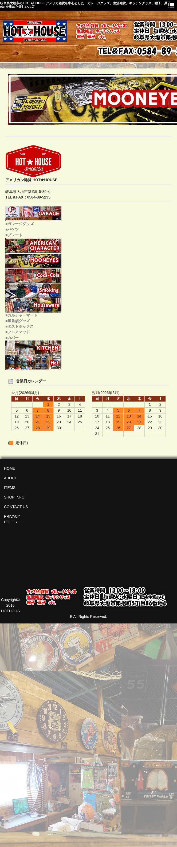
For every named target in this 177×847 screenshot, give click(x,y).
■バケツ (12, 229)
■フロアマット (17, 332)
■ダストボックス (19, 326)
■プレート (13, 235)
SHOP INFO (14, 497)
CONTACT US (16, 507)
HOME (9, 468)
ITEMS (9, 487)
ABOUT (10, 478)
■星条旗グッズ (17, 321)
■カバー (12, 337)
